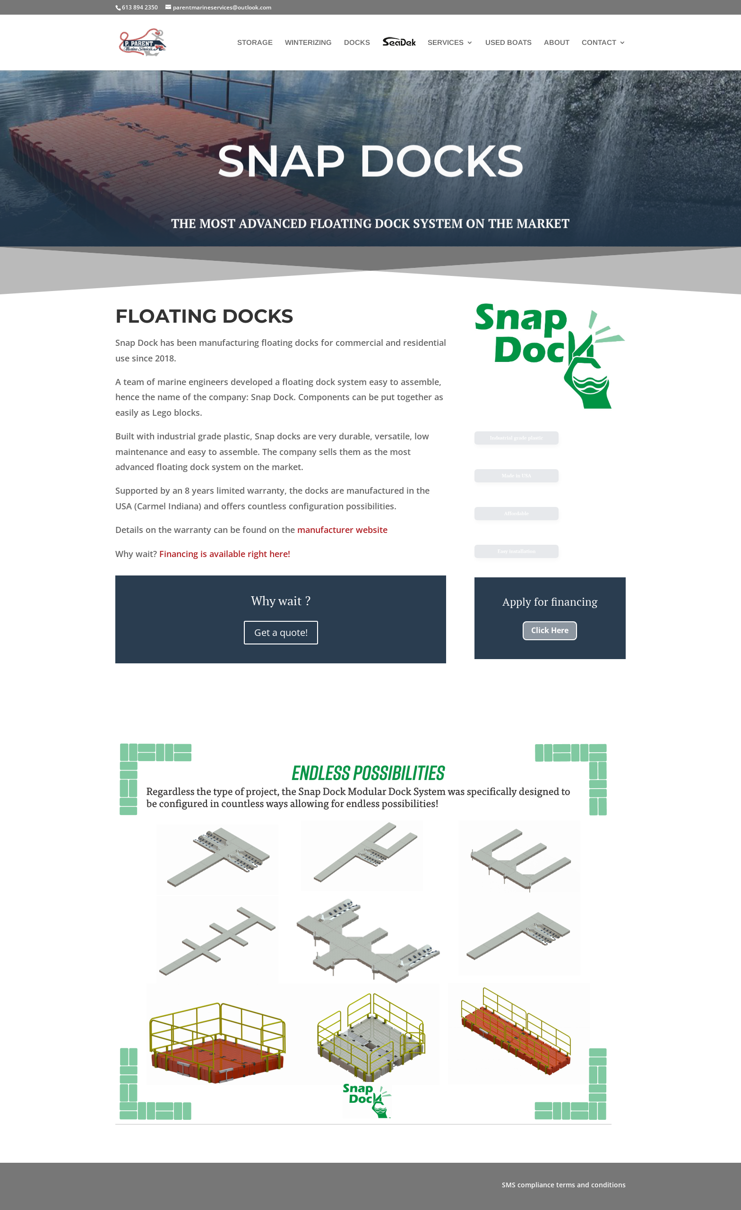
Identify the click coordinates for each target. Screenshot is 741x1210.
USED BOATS (508, 42)
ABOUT (556, 42)
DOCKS (357, 42)
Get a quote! (281, 632)
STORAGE (255, 42)
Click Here (550, 630)
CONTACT (599, 42)
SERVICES (446, 42)
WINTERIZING (308, 42)
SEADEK (398, 49)
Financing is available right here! (224, 553)
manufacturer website (342, 529)
